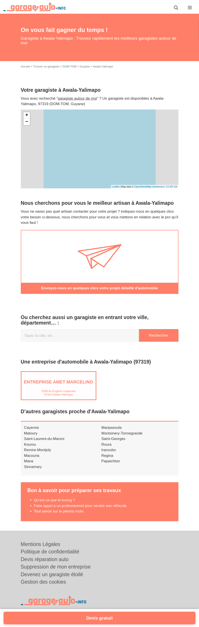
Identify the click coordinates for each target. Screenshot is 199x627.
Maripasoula (111, 428)
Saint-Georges (113, 439)
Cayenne (31, 428)
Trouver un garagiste (46, 66)
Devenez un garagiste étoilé (52, 574)
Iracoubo (108, 450)
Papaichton (110, 461)
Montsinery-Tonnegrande (122, 433)
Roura (106, 444)
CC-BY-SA (171, 186)
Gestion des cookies (43, 582)
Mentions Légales (40, 544)
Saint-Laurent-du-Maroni (44, 439)
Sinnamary (33, 467)
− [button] (26, 122)
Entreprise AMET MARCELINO (58, 382)
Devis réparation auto (45, 559)
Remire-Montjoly (37, 450)
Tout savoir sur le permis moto (59, 511)
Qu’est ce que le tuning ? (54, 500)
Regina (107, 456)
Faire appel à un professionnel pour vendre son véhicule (80, 506)
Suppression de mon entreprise (56, 567)
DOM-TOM (69, 66)
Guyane (85, 66)
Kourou (30, 444)
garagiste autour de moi (77, 98)
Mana (28, 461)
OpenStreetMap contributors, (150, 186)
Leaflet (115, 186)
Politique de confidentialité (50, 552)
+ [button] (26, 115)
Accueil (25, 66)
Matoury (30, 433)
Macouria (31, 456)
